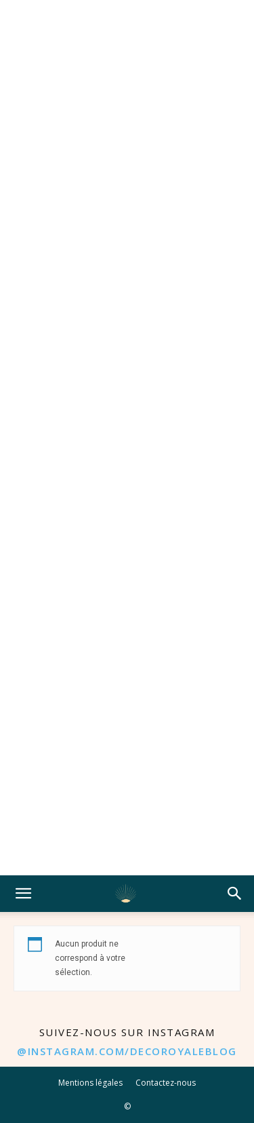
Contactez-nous (165, 1082)
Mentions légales (90, 1082)
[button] (23, 893)
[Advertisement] (127, 437)
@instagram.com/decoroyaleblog (127, 1051)
